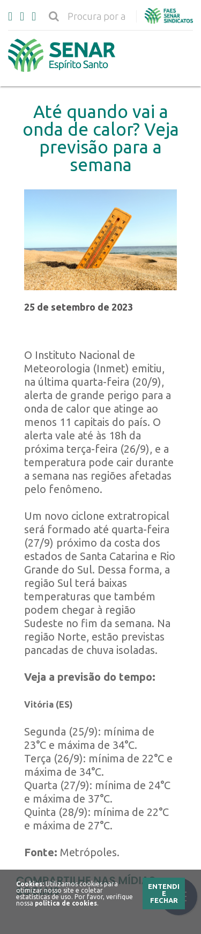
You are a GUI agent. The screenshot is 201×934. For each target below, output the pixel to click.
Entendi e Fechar (164, 893)
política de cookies (66, 903)
